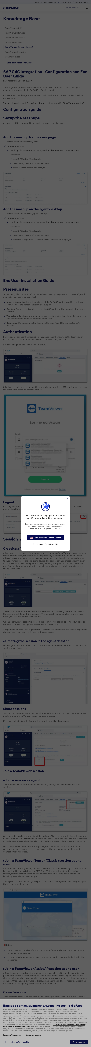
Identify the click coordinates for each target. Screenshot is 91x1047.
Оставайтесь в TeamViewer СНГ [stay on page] (45, 544)
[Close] (67, 498)
